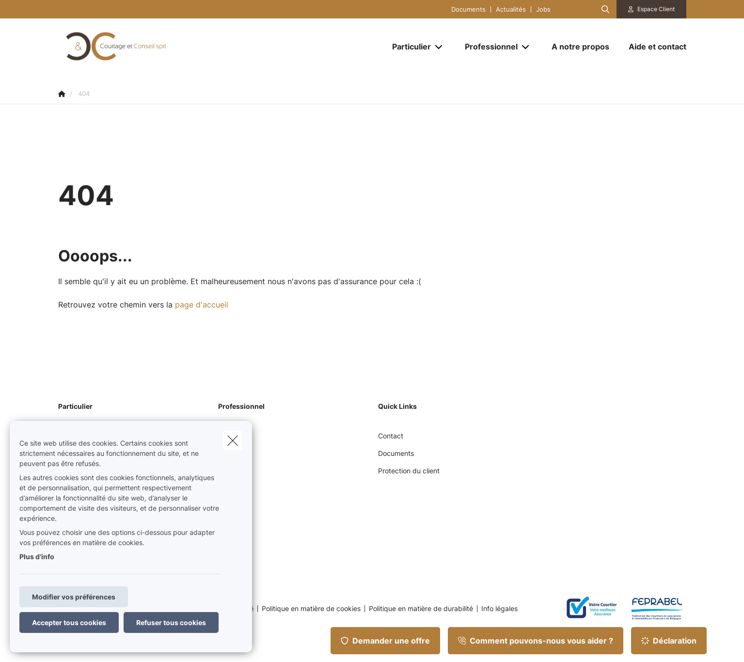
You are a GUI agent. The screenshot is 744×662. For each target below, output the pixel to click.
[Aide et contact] (652, 46)
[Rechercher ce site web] (605, 9)
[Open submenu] (439, 47)
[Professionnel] (487, 46)
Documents (468, 9)
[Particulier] (407, 46)
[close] (232, 440)
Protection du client (409, 471)
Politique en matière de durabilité (421, 608)
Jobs (543, 9)
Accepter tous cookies (69, 622)
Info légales (499, 608)
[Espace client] (651, 9)
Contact (390, 436)
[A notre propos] (580, 46)
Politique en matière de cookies (311, 608)
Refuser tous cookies (171, 622)
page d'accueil (201, 304)
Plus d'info (36, 556)
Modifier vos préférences (73, 597)
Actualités (511, 9)
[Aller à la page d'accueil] (155, 46)
